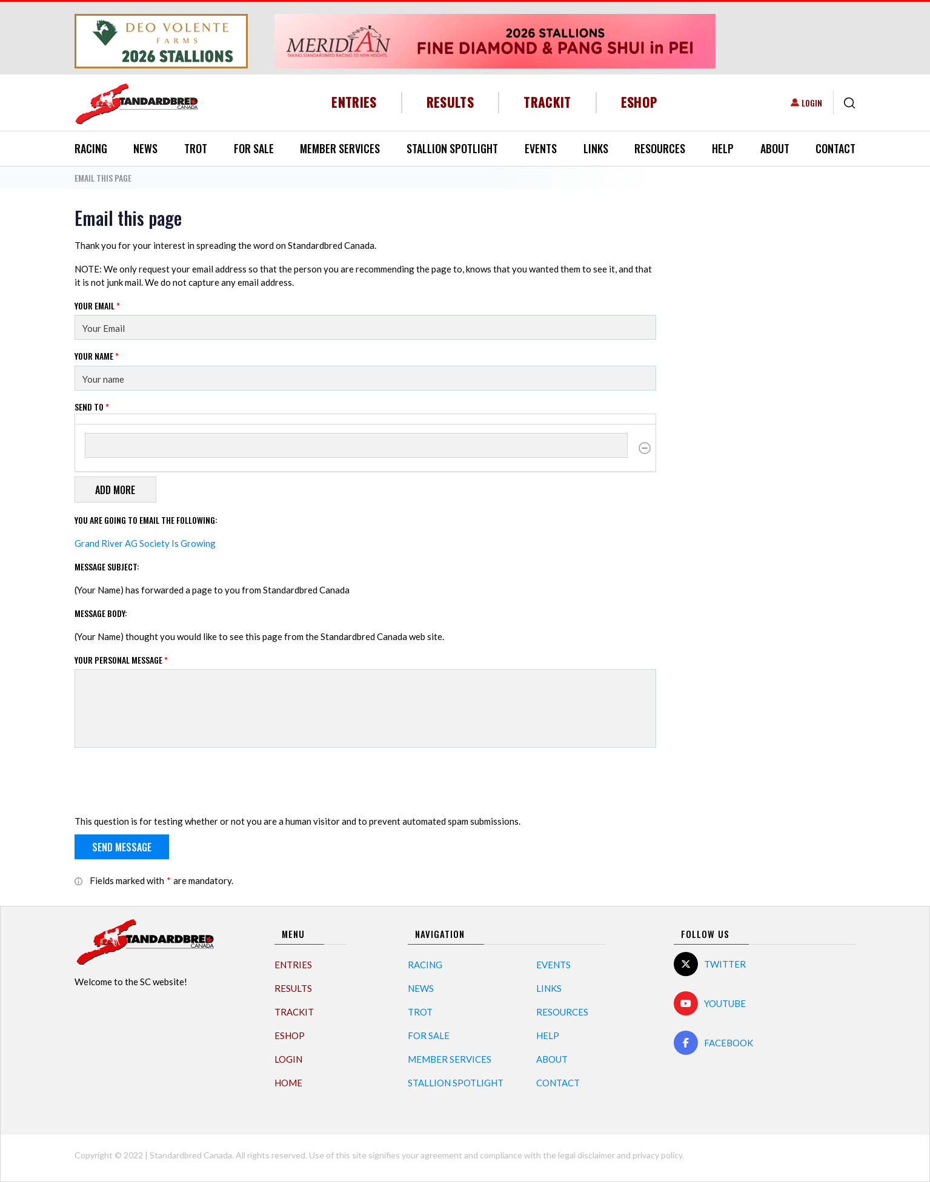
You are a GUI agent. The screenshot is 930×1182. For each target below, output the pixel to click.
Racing (91, 148)
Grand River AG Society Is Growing (145, 543)
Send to (92, 406)
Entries (354, 102)
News (145, 148)
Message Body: (101, 613)
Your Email (97, 305)
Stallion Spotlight (452, 148)
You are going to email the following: (146, 519)
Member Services (340, 148)
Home (288, 1082)
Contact (835, 148)
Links (595, 148)
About (774, 148)
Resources (659, 148)
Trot (195, 148)
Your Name (97, 355)
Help (723, 148)
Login (812, 102)
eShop (639, 102)
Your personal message (121, 659)
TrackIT (547, 102)
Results (450, 102)
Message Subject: (107, 566)
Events (541, 148)
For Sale (254, 148)
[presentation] (167, 781)
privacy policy (657, 1155)
